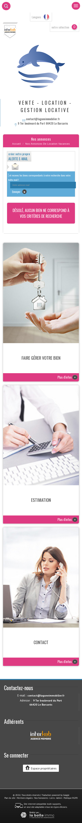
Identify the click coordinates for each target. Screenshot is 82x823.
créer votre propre (19, 156)
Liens (52, 798)
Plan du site (9, 798)
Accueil (16, 143)
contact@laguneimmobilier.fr (43, 119)
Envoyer (19, 191)
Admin (59, 798)
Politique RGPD (71, 798)
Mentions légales (25, 798)
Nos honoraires (41, 798)
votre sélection (60, 27)
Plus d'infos (67, 377)
